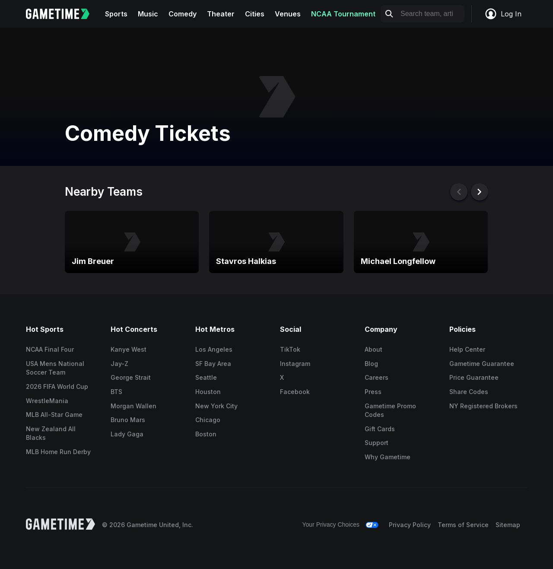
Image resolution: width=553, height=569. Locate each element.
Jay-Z (119, 363)
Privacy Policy (410, 524)
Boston (205, 434)
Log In (502, 13)
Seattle (206, 377)
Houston (208, 391)
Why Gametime (387, 457)
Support (376, 442)
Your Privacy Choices (330, 524)
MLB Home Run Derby (58, 451)
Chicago (207, 419)
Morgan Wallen (133, 406)
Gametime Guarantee (481, 363)
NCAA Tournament (343, 14)
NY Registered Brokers (483, 406)
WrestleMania (47, 400)
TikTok (290, 349)
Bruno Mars (128, 419)
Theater (221, 14)
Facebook (295, 391)
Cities (254, 14)
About (373, 349)
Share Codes (468, 391)
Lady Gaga (127, 434)
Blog (371, 363)
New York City (216, 406)
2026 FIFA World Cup (57, 386)
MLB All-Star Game (54, 414)
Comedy (182, 14)
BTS (116, 391)
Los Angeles (213, 349)
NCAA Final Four (50, 349)
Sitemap (508, 524)
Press (373, 391)
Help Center (467, 349)
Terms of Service (463, 524)
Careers (376, 377)
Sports (116, 14)
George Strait (131, 377)
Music (148, 14)
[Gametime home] (63, 14)
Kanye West (128, 349)
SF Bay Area (213, 363)
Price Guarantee (474, 377)
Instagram (295, 363)
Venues (288, 14)
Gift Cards (380, 428)
